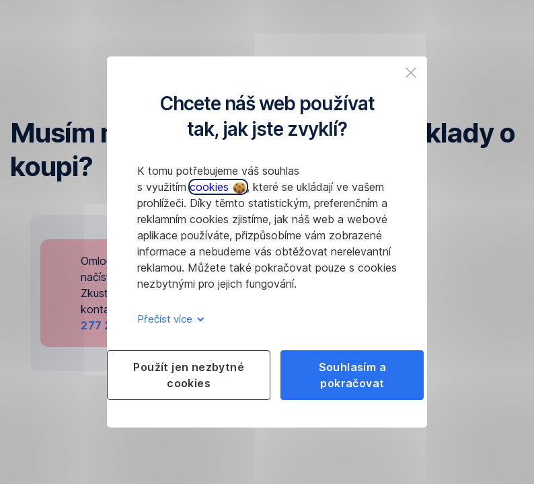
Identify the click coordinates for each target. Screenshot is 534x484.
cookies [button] (217, 187)
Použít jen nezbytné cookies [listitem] (188, 375)
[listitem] (411, 72)
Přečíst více (168, 319)
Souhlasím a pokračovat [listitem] (352, 375)
